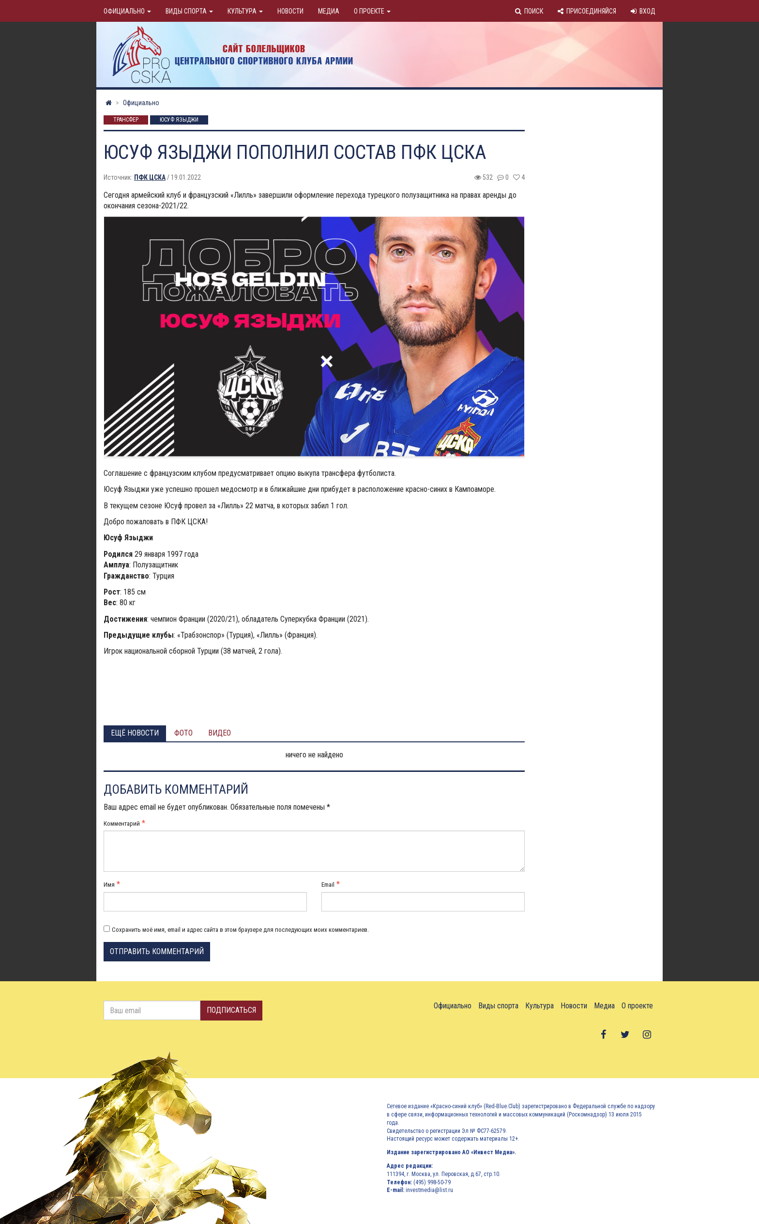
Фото (183, 733)
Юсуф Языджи (179, 120)
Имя (109, 884)
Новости (290, 11)
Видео (219, 733)
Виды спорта (189, 11)
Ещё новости (135, 733)
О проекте (372, 11)
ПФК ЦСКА (150, 177)
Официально (127, 11)
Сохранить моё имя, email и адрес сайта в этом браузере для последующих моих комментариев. (240, 929)
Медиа (328, 11)
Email (327, 884)
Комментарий (122, 823)
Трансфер (125, 120)
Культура (245, 11)
